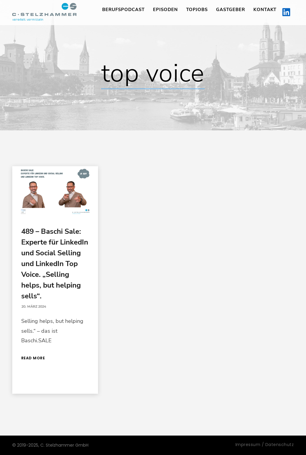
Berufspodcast (123, 10)
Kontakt (264, 10)
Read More (33, 358)
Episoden (165, 10)
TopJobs (197, 10)
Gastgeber (230, 10)
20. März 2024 (34, 306)
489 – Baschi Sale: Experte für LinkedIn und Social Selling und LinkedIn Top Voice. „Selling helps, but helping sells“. (54, 264)
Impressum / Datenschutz (264, 445)
